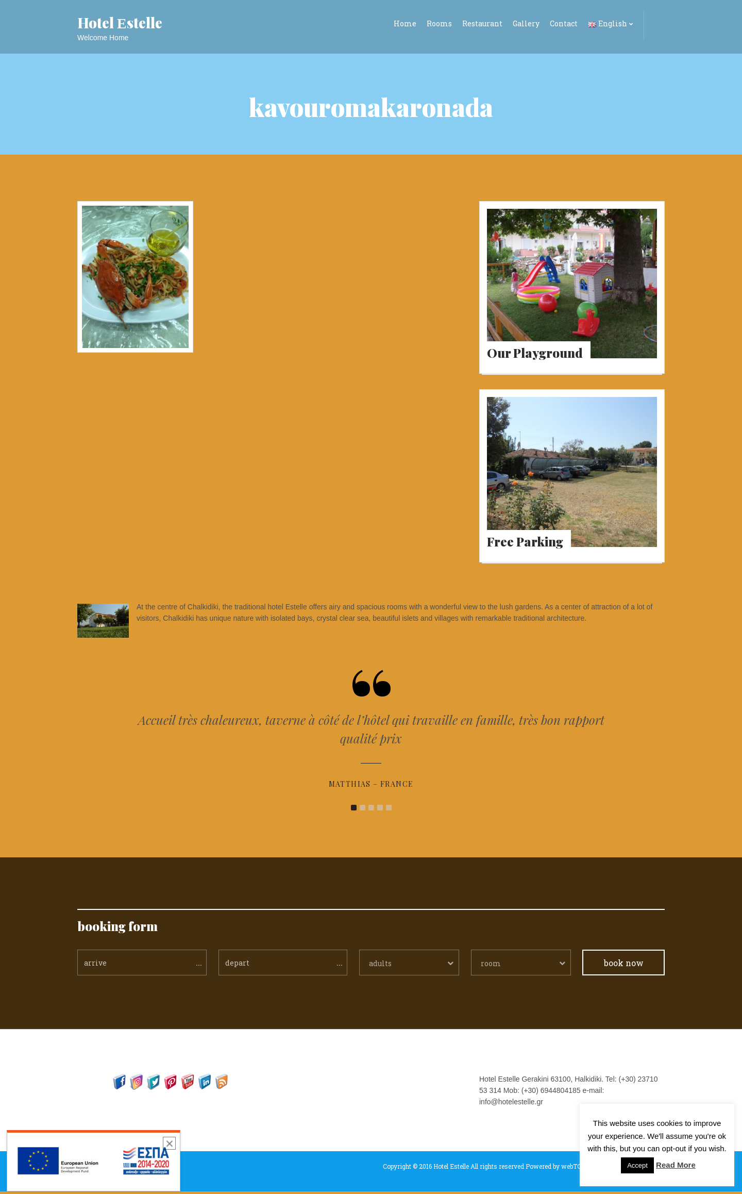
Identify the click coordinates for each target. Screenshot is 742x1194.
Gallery (526, 23)
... (199, 964)
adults (380, 966)
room (491, 966)
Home (405, 23)
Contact (564, 23)
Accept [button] (637, 1165)
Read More (676, 1164)
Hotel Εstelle (119, 22)
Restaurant (482, 23)
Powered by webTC (553, 1169)
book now (624, 965)
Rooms (439, 23)
